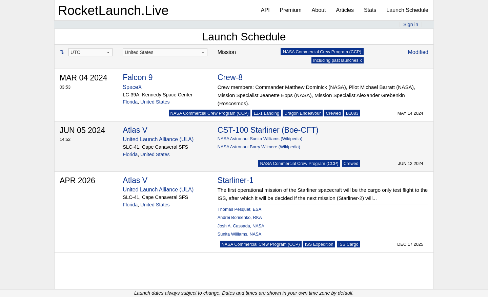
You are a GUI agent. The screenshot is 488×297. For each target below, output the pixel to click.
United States (154, 102)
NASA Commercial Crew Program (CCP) (209, 113)
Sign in (410, 24)
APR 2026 (77, 180)
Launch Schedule (407, 10)
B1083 (352, 113)
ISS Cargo (349, 244)
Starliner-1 (235, 180)
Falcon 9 (137, 77)
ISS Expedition (319, 244)
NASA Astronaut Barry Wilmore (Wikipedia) (259, 146)
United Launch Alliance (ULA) (158, 139)
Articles (344, 10)
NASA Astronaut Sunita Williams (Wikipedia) (260, 138)
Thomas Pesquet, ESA (239, 209)
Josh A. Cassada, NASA (241, 225)
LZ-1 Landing (266, 113)
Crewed (333, 113)
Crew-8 (230, 77)
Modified (418, 52)
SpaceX (132, 87)
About (319, 10)
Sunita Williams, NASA (239, 234)
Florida (130, 102)
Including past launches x (337, 60)
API (265, 10)
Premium (291, 10)
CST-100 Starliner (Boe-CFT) (268, 130)
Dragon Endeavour (302, 113)
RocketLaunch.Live (113, 10)
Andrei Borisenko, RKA (240, 217)
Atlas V (135, 130)
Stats (370, 10)
